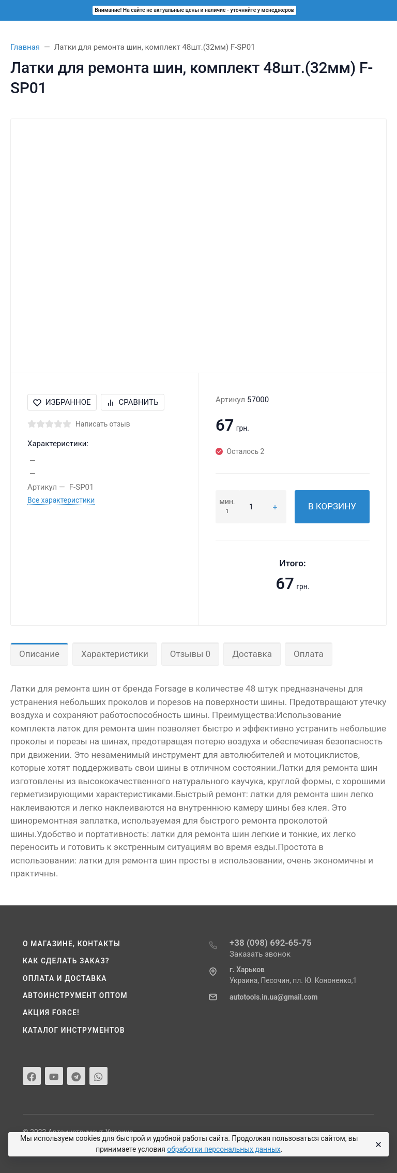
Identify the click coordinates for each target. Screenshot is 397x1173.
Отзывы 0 (190, 654)
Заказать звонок (260, 954)
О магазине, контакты (71, 944)
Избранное (62, 402)
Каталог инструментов (74, 1030)
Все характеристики (61, 500)
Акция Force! (51, 1012)
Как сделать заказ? (66, 961)
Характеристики (114, 654)
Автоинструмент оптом (75, 995)
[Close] (376, 1144)
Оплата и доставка (65, 978)
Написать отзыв (102, 424)
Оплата (309, 654)
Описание (39, 654)
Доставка (252, 654)
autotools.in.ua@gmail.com (273, 997)
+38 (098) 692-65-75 (271, 942)
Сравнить (132, 402)
